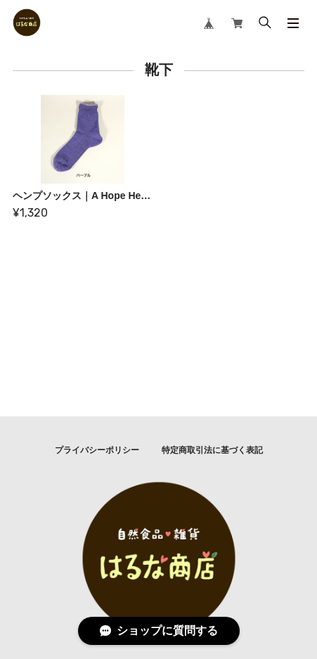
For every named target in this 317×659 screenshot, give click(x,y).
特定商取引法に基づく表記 (212, 450)
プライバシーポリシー (97, 450)
